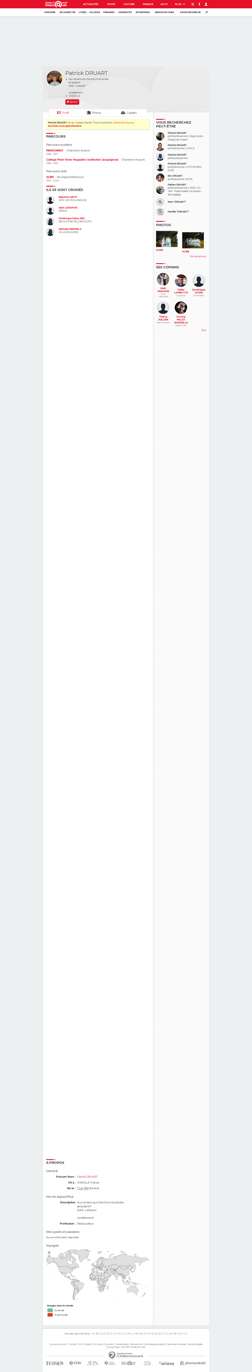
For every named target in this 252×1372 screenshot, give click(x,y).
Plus (180, 4)
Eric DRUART (175, 175)
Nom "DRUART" (177, 201)
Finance (148, 4)
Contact (73, 1344)
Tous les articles (122, 1344)
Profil (65, 112)
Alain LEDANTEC (68, 207)
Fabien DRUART (177, 184)
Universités (125, 12)
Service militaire (164, 12)
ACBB (50, 177)
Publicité (88, 1344)
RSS (80, 1344)
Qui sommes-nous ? (58, 1344)
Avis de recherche (190, 12)
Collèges (94, 12)
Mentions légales (195, 1344)
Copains (132, 112)
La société (109, 1344)
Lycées (82, 12)
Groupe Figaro (113, 1347)
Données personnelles (154, 1344)
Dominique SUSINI (198, 291)
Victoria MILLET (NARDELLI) (181, 319)
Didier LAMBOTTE (181, 291)
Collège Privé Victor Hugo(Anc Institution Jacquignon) (82, 159)
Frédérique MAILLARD (72, 218)
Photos (96, 112)
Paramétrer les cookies (176, 1344)
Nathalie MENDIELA (70, 229)
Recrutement (137, 1344)
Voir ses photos (198, 256)
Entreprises (143, 12)
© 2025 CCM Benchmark (133, 1347)
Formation (98, 1344)
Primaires (108, 12)
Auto (164, 4)
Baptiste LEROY (68, 197)
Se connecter (67, 12)
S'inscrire (49, 12)
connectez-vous (121, 122)
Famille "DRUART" (178, 211)
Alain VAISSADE (163, 290)
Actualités (90, 4)
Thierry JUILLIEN (163, 318)
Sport (111, 4)
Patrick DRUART (177, 133)
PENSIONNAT (54, 150)
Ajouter (74, 101)
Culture (128, 4)
